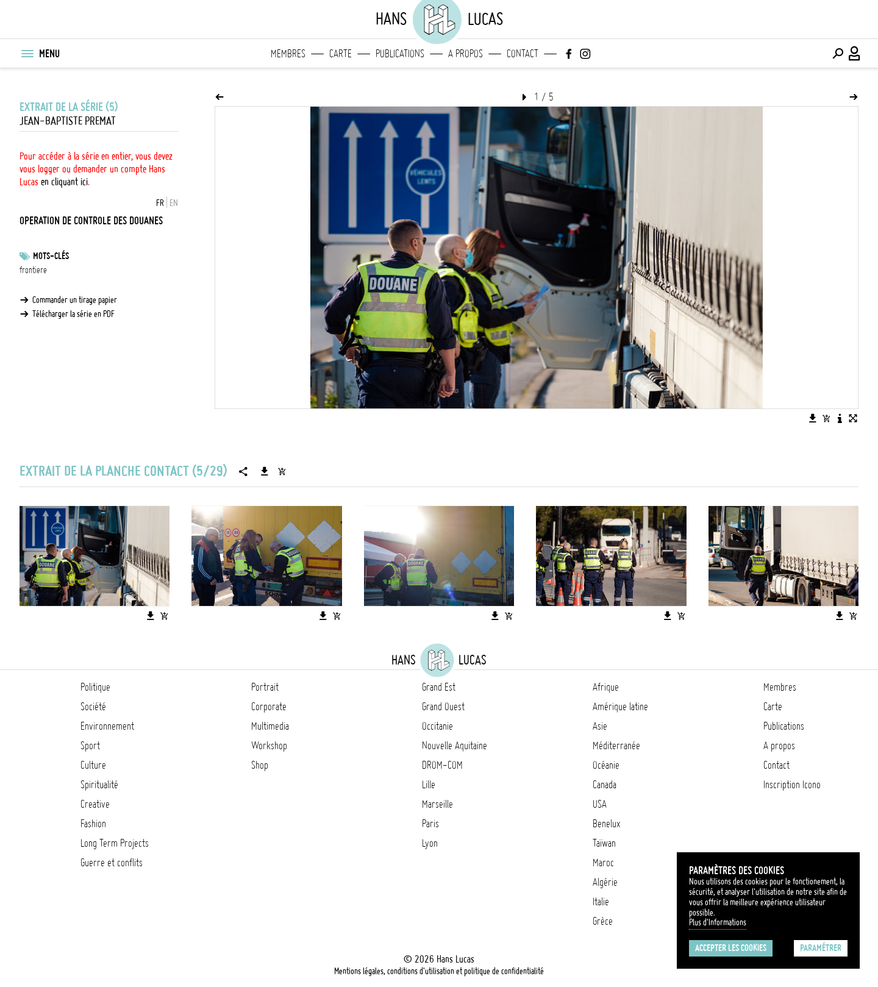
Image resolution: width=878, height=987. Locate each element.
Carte (340, 54)
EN (174, 203)
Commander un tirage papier (74, 299)
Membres (288, 54)
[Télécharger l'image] (812, 418)
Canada (604, 785)
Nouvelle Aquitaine (454, 745)
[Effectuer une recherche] (837, 53)
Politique (95, 687)
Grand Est (438, 687)
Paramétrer (820, 947)
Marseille (437, 804)
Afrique (606, 687)
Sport (90, 745)
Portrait (265, 687)
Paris (430, 824)
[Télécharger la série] (264, 471)
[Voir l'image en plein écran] (853, 418)
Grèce (603, 921)
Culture (93, 765)
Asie (600, 726)
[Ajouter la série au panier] (281, 471)
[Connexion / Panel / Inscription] (854, 53)
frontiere (33, 270)
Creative (95, 804)
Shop (259, 765)
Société (93, 706)
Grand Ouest (443, 706)
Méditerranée (616, 745)
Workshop (269, 745)
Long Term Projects (114, 843)
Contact (522, 54)
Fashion (93, 824)
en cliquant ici (64, 182)
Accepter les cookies (730, 947)
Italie (601, 902)
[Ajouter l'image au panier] (826, 418)
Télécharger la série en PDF (73, 313)
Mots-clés (51, 256)
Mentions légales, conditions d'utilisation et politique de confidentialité (439, 971)
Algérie (605, 882)
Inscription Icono (792, 785)
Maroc (603, 863)
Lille (428, 785)
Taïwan (604, 843)
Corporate (269, 706)
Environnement (107, 726)
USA (600, 804)
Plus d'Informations (717, 922)
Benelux (606, 824)
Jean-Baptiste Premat (68, 121)
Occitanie (437, 726)
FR (160, 203)
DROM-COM (442, 765)
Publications (400, 54)
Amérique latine (620, 706)
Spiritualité (99, 785)
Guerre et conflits (111, 863)
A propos (465, 54)
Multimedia (270, 726)
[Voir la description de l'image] (839, 418)
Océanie (606, 765)
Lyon (430, 843)
